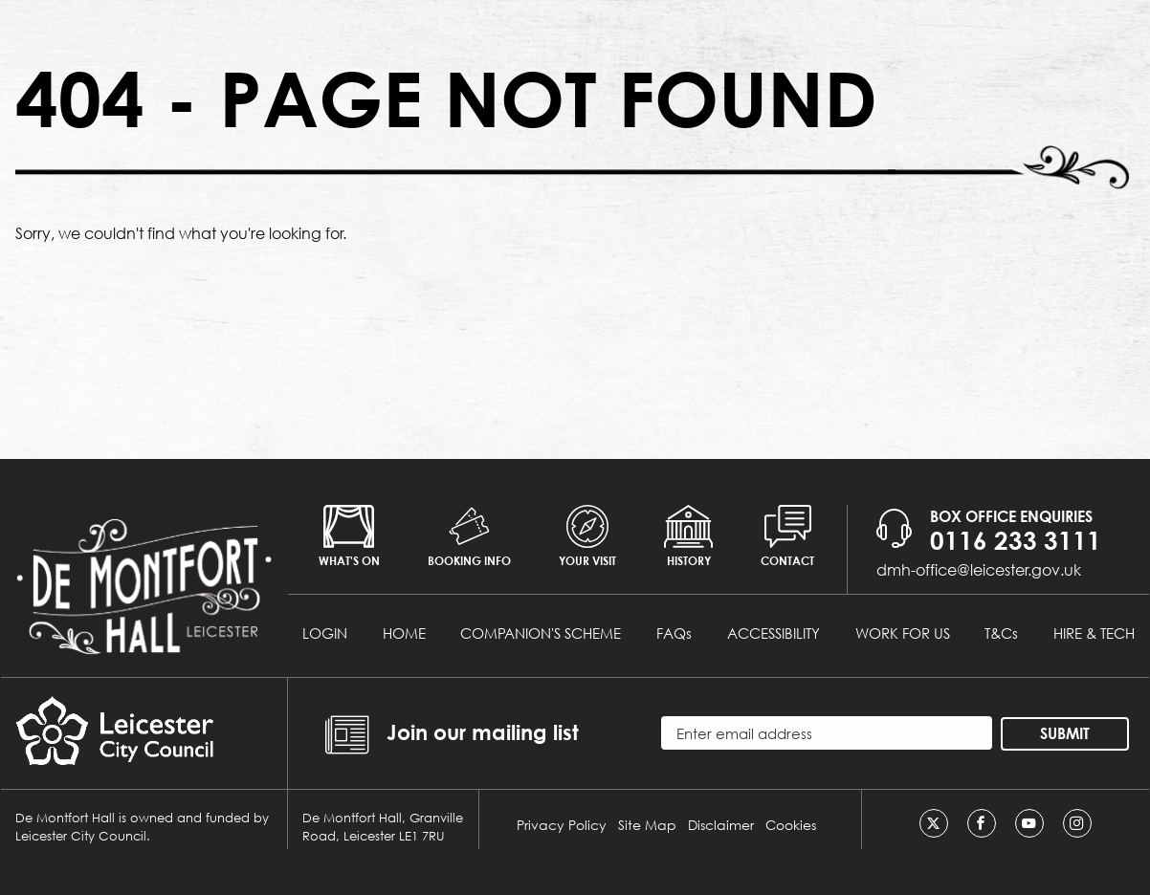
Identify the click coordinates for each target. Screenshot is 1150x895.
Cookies (790, 825)
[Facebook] (981, 823)
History (688, 536)
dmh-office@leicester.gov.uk (978, 569)
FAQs (674, 633)
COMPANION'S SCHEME (540, 633)
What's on (349, 536)
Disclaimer (721, 825)
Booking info (469, 536)
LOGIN (324, 633)
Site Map (647, 825)
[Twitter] (933, 823)
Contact (787, 536)
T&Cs (1001, 633)
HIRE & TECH (1094, 633)
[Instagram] (1077, 823)
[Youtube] (1029, 823)
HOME (404, 633)
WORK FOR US (902, 633)
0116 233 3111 (1015, 540)
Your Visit (587, 536)
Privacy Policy (562, 825)
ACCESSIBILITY (773, 633)
